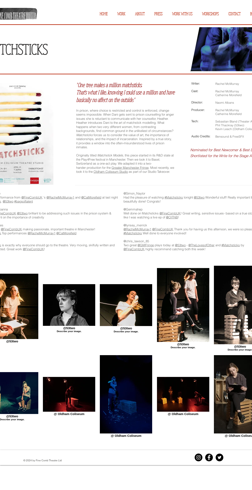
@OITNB (172, 217)
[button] (121, 14)
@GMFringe (146, 245)
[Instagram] (198, 457)
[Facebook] (209, 457)
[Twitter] (219, 457)
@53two (8, 201)
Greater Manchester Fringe (130, 168)
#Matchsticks (174, 197)
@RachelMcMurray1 (60, 197)
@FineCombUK (31, 197)
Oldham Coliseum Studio (111, 172)
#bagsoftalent (23, 201)
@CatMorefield (91, 197)
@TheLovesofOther (201, 245)
